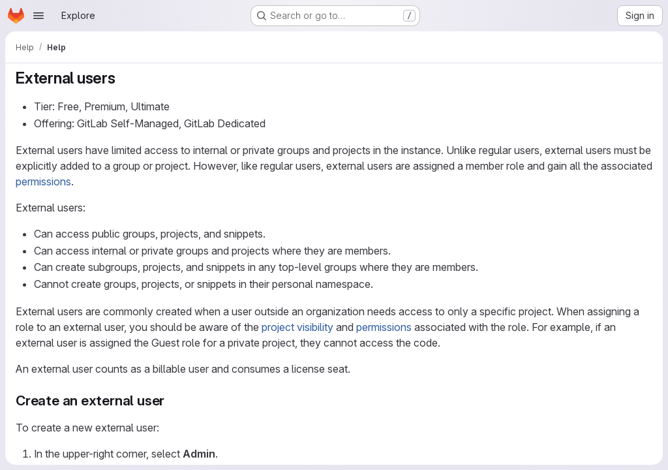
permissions (43, 181)
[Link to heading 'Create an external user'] (171, 400)
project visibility (297, 327)
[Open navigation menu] (38, 15)
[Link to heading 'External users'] (123, 78)
